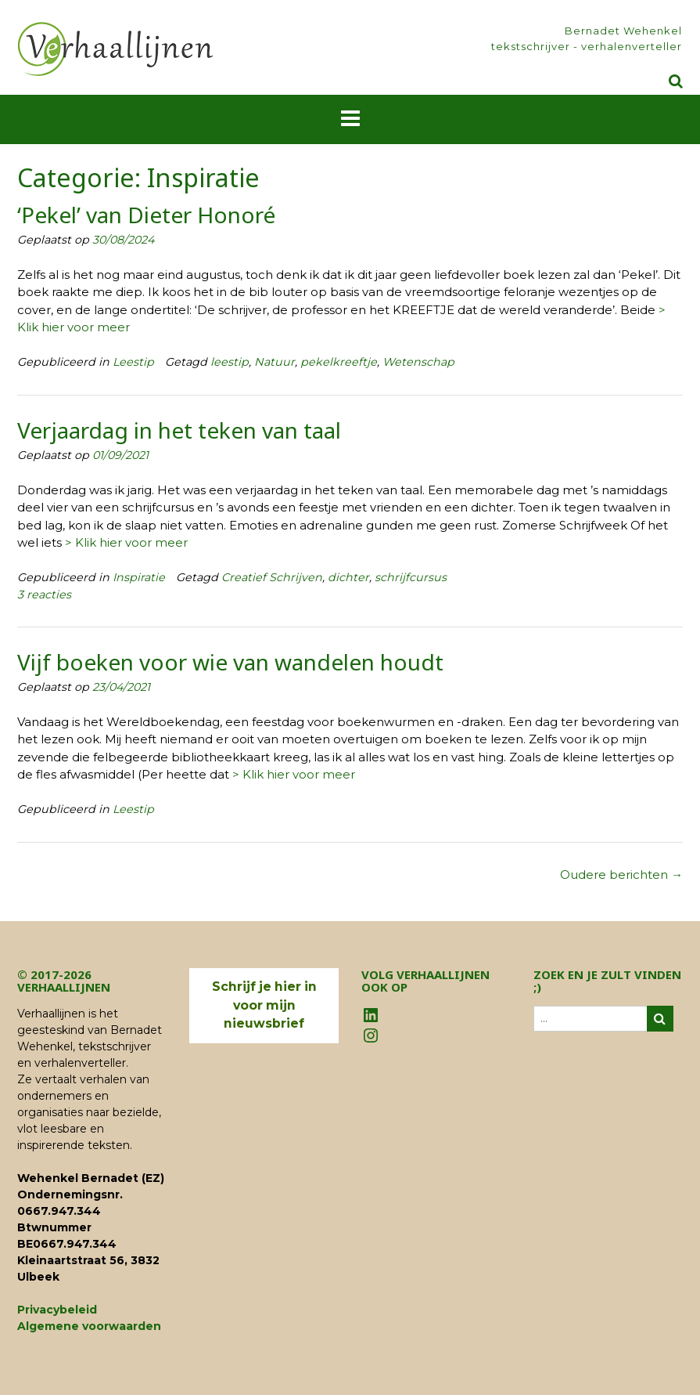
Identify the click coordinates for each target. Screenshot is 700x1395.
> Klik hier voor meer (126, 542)
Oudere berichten (621, 874)
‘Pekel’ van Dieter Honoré (146, 214)
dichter (348, 577)
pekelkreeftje (338, 362)
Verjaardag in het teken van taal (179, 430)
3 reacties (44, 594)
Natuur (274, 362)
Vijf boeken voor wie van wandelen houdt (230, 662)
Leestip (133, 362)
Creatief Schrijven (271, 577)
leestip (229, 362)
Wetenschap (418, 362)
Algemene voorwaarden (89, 1326)
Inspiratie (139, 577)
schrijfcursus (411, 577)
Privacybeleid (57, 1310)
